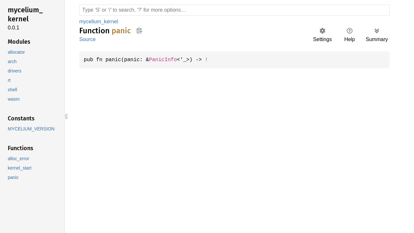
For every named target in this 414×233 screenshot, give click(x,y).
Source (87, 39)
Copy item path (139, 30)
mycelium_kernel (99, 21)
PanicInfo (166, 60)
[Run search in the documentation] (234, 10)
